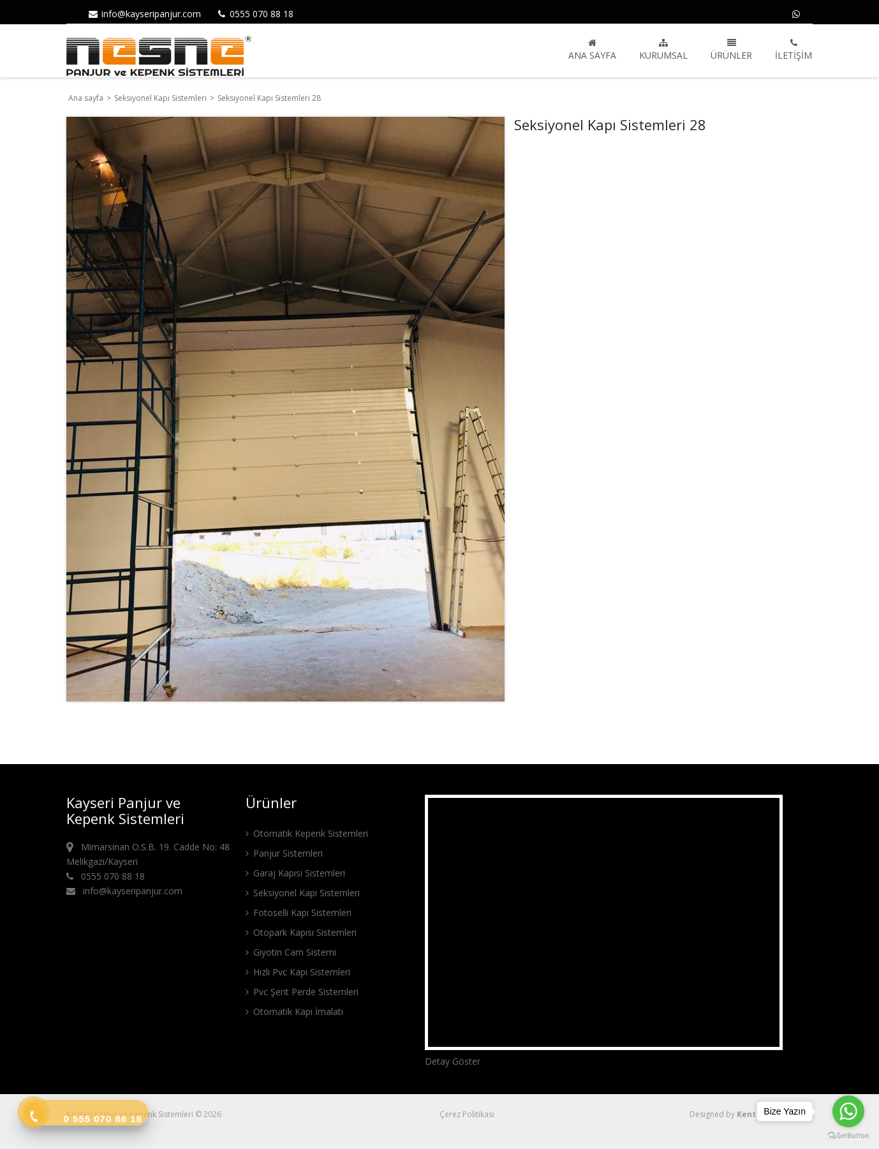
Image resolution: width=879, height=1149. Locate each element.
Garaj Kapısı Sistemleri (295, 873)
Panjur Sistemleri (284, 853)
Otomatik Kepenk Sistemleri (307, 833)
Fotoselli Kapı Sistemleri (298, 912)
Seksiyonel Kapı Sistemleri (161, 98)
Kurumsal (663, 49)
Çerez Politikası (467, 1114)
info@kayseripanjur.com (144, 14)
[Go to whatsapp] (848, 1111)
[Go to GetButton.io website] (848, 1136)
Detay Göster (452, 1061)
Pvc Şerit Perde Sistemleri (302, 992)
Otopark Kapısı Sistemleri (301, 932)
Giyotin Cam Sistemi (291, 952)
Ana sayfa (592, 49)
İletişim (793, 49)
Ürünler (731, 49)
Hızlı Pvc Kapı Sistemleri (298, 972)
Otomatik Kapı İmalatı (294, 1011)
